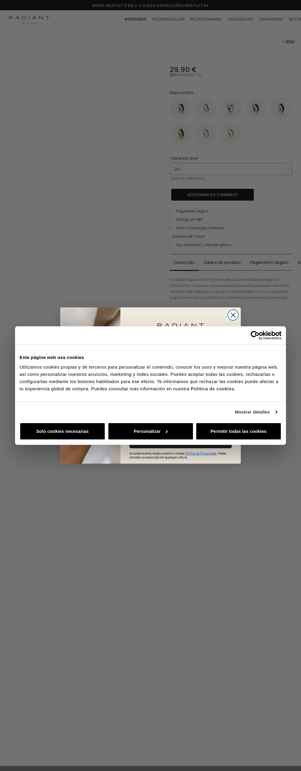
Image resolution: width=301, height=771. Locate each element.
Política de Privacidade (200, 453)
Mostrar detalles (252, 411)
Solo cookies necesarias (62, 430)
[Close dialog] (233, 315)
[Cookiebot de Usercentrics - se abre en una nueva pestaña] (255, 335)
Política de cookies (212, 388)
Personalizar (151, 430)
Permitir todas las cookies (239, 430)
